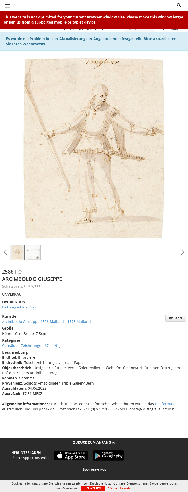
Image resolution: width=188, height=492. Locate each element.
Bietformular (166, 403)
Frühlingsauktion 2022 (19, 307)
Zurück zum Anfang (94, 442)
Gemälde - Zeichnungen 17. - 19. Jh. (33, 345)
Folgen (175, 318)
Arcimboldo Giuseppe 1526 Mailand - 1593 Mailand (46, 321)
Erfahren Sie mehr (119, 488)
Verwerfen (93, 488)
